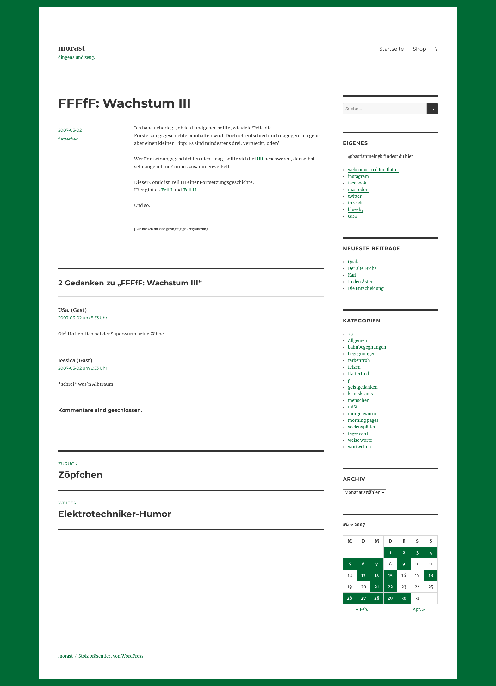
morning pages (363, 420)
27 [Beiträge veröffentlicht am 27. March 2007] (363, 598)
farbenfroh (359, 360)
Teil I (166, 190)
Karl (352, 275)
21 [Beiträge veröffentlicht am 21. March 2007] (377, 586)
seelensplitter (361, 427)
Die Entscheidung (366, 288)
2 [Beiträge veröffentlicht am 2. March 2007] (404, 552)
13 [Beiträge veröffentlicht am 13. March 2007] (363, 575)
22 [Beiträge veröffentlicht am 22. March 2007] (390, 586)
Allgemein (358, 340)
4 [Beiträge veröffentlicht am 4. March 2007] (431, 552)
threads (355, 203)
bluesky (355, 209)
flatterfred (68, 138)
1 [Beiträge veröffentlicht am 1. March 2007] (390, 552)
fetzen (354, 367)
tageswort (358, 433)
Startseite (391, 49)
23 (350, 334)
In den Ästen (361, 281)
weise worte (360, 440)
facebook (357, 183)
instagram (358, 176)
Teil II (189, 190)
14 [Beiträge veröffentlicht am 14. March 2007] (377, 575)
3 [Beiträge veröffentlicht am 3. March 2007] (417, 552)
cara (352, 216)
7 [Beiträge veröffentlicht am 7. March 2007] (376, 564)
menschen (358, 400)
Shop (419, 49)
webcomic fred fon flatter (373, 169)
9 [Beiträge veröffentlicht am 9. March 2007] (403, 564)
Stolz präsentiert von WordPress (111, 656)
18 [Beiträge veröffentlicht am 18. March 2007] (431, 575)
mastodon (358, 189)
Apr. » (419, 609)
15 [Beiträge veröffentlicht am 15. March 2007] (390, 575)
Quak (353, 262)
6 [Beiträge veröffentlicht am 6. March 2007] (363, 564)
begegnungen (362, 354)
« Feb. (362, 609)
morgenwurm (362, 413)
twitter (355, 196)
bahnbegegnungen (367, 347)
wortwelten (359, 447)
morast (71, 48)
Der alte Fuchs (362, 268)
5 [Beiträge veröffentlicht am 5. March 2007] (350, 564)
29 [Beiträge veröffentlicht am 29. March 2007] (390, 598)
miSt (352, 407)
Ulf (260, 159)
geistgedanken (363, 387)
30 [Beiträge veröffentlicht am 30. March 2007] (403, 598)
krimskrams (360, 393)
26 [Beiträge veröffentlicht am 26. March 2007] (349, 598)
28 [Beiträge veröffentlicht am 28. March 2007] (376, 598)
